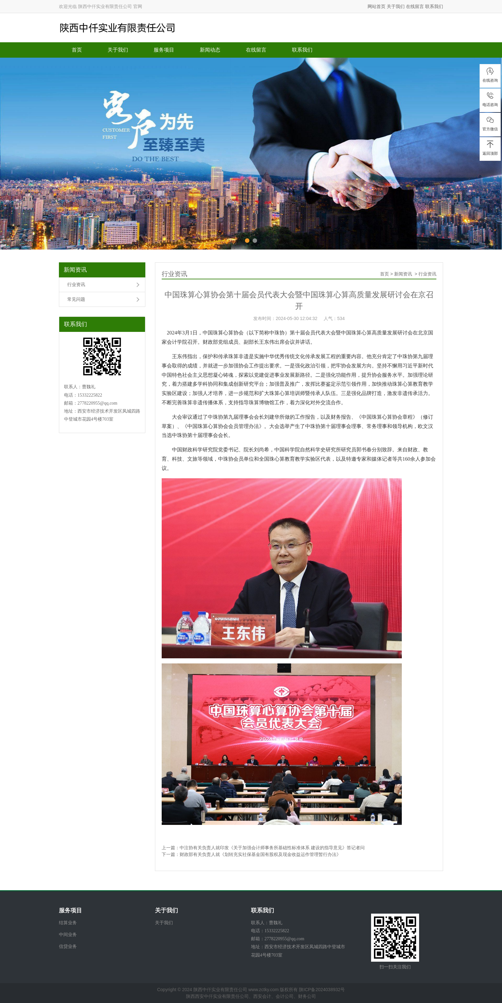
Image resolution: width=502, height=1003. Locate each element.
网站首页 (376, 6)
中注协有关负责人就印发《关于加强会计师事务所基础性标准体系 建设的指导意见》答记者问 (272, 847)
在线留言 (415, 6)
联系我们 (434, 6)
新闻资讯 (75, 270)
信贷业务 (68, 946)
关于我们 (396, 6)
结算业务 (68, 922)
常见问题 (76, 299)
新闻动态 (210, 50)
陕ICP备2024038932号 (322, 989)
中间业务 (68, 934)
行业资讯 (76, 284)
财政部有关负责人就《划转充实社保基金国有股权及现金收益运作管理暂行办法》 (260, 854)
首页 (77, 50)
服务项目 (164, 50)
